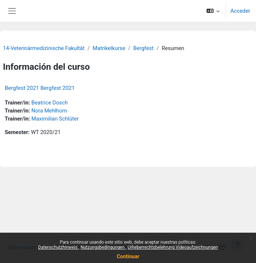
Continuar (128, 256)
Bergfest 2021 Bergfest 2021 (40, 88)
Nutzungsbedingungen (102, 247)
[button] (213, 11)
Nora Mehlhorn (49, 110)
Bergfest (143, 48)
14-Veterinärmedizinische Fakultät (43, 48)
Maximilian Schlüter (55, 118)
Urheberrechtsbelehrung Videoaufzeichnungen (173, 247)
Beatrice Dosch (49, 102)
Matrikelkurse (109, 48)
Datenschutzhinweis (58, 247)
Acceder (240, 11)
